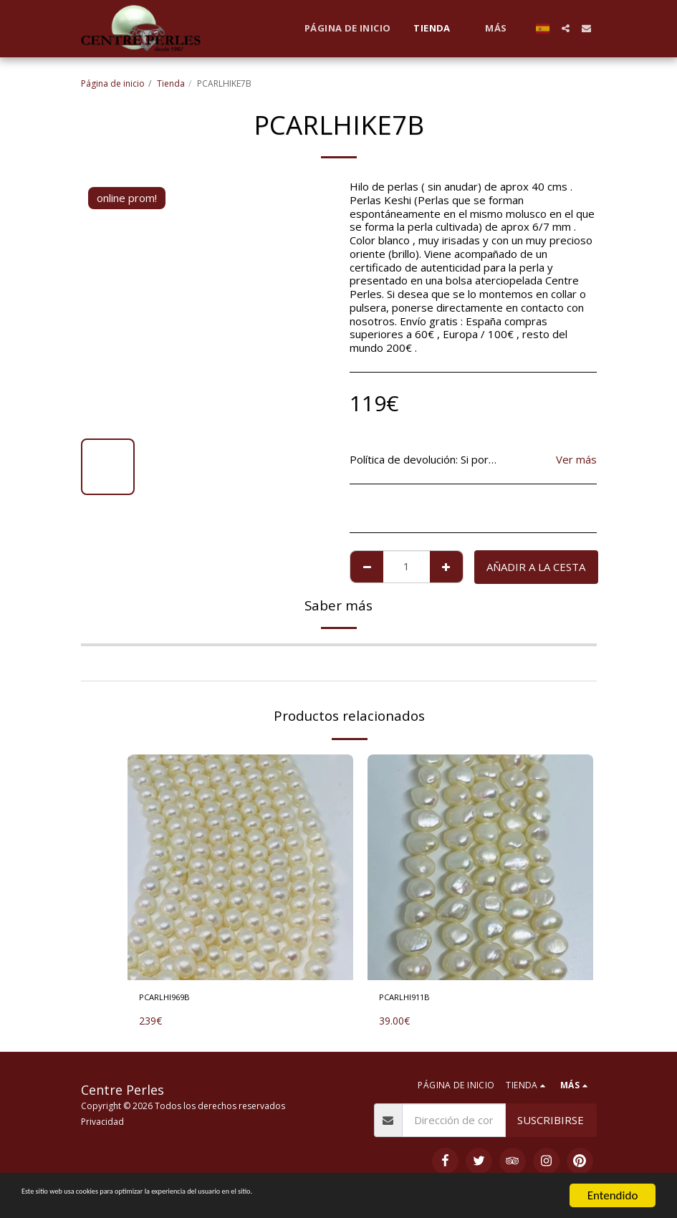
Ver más (576, 459)
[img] (240, 867)
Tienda (171, 83)
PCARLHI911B (415, 999)
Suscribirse (550, 1124)
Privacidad (102, 1125)
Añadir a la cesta (535, 567)
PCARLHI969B (175, 999)
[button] (565, 28)
